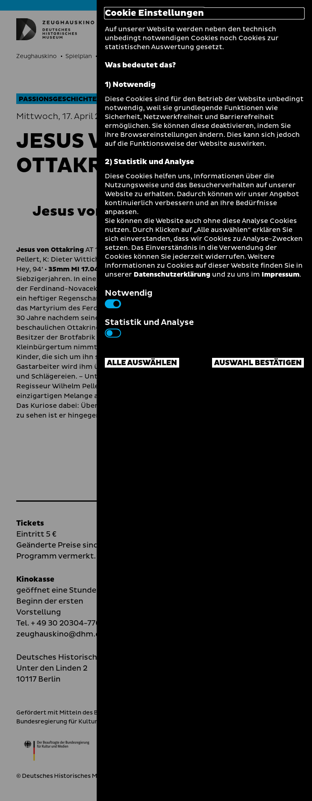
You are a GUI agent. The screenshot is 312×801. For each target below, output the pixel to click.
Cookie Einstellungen (154, 13)
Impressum (280, 275)
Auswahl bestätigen (258, 363)
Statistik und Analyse (149, 327)
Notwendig (128, 297)
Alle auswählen (142, 363)
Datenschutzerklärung (172, 275)
